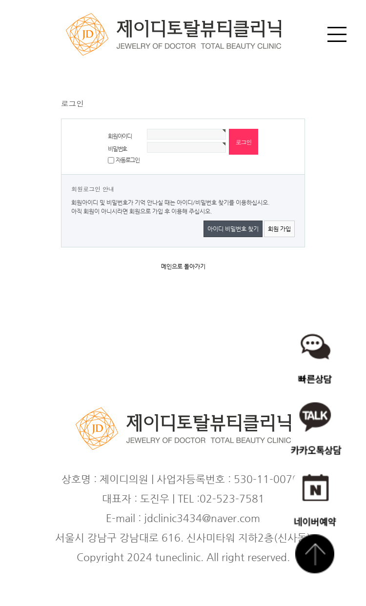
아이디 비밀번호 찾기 (233, 228)
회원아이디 (120, 136)
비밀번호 (117, 148)
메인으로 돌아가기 (183, 266)
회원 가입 (279, 228)
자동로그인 (128, 160)
